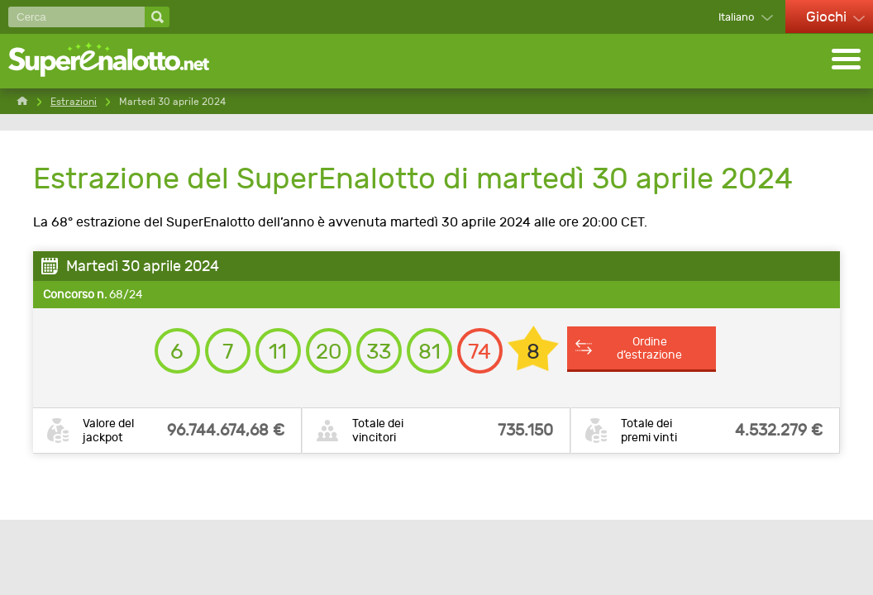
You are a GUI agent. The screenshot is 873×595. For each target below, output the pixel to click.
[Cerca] (76, 17)
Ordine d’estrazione (649, 348)
